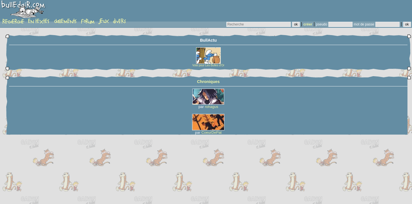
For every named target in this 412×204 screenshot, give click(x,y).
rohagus (211, 107)
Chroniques (208, 81)
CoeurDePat (211, 132)
